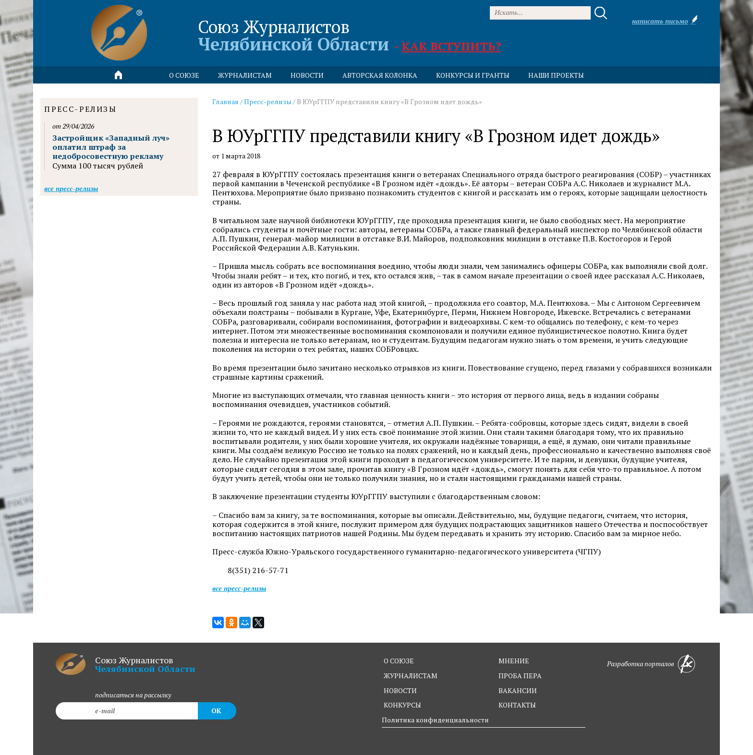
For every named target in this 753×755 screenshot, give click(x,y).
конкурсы (402, 704)
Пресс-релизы (267, 101)
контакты (517, 704)
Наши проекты (556, 75)
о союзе (399, 660)
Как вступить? (451, 46)
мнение (513, 660)
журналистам (410, 675)
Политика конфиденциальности (435, 719)
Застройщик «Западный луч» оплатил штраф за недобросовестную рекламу (111, 146)
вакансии (517, 690)
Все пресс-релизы (239, 588)
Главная (225, 101)
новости (307, 75)
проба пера (520, 675)
